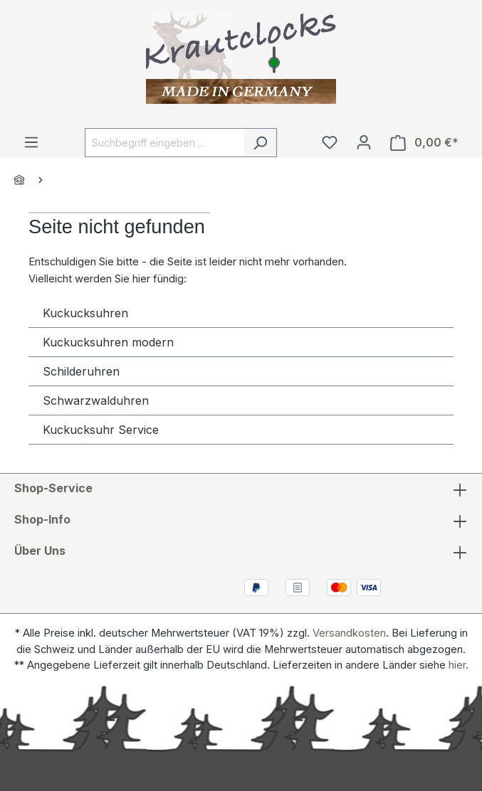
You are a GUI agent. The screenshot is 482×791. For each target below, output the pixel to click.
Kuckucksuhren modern (108, 342)
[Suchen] (260, 142)
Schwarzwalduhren (96, 400)
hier (457, 665)
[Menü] (31, 142)
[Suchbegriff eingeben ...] (164, 142)
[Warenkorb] (424, 142)
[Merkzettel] (330, 142)
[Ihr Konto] (364, 142)
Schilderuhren (81, 371)
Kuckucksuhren (85, 313)
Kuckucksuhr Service (101, 430)
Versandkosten (349, 633)
